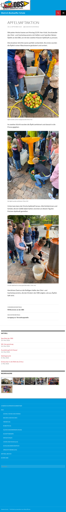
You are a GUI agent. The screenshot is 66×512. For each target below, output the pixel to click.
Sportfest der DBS (7, 338)
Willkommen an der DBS (33, 308)
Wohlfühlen (7, 438)
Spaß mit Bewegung (10, 450)
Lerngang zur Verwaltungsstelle (33, 316)
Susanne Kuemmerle (32, 27)
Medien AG (6, 422)
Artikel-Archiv (6, 454)
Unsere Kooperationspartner (11, 406)
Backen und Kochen (10, 418)
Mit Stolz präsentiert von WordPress (20, 509)
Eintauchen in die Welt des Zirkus (12, 362)
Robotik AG (7, 426)
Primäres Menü (63, 12)
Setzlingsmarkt (6, 356)
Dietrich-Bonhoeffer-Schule (13, 13)
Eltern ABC (5, 458)
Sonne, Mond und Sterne (12, 414)
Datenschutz (4, 509)
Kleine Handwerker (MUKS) (12, 430)
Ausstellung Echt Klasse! (9, 350)
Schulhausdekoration (11, 446)
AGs (2, 410)
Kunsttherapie (8, 434)
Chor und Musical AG (10, 442)
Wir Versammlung (7, 344)
